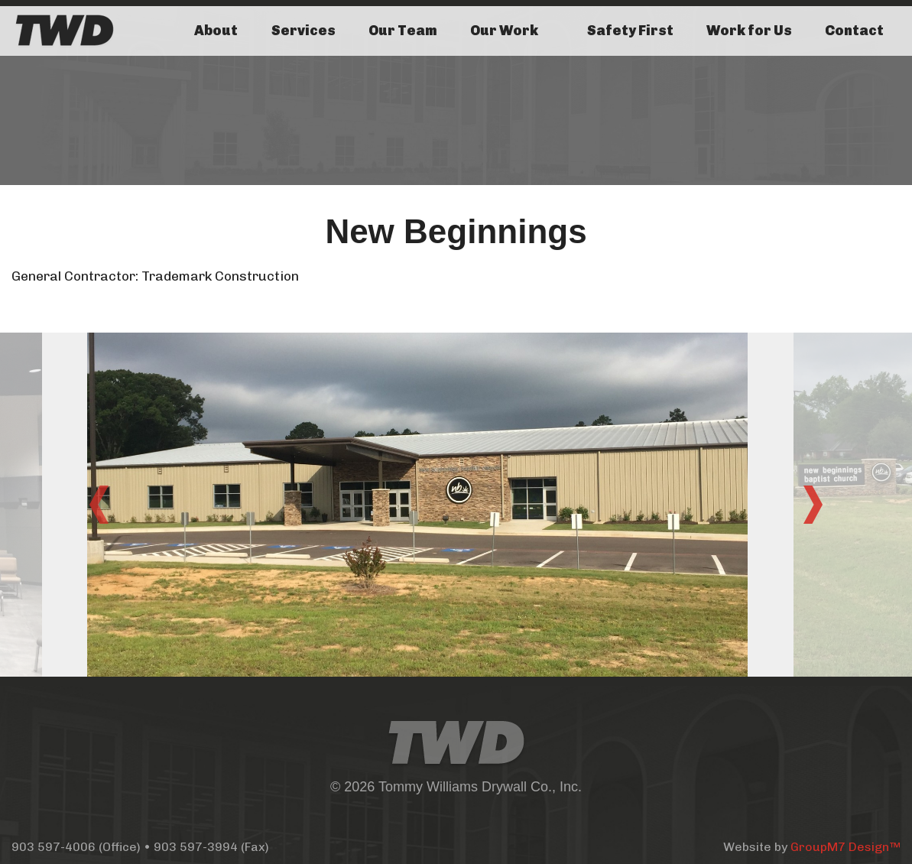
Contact (854, 30)
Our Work (504, 30)
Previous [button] (99, 505)
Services (303, 30)
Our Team (402, 30)
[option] (456, 505)
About (216, 30)
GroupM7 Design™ (845, 847)
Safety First (630, 30)
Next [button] (813, 505)
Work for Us (749, 30)
